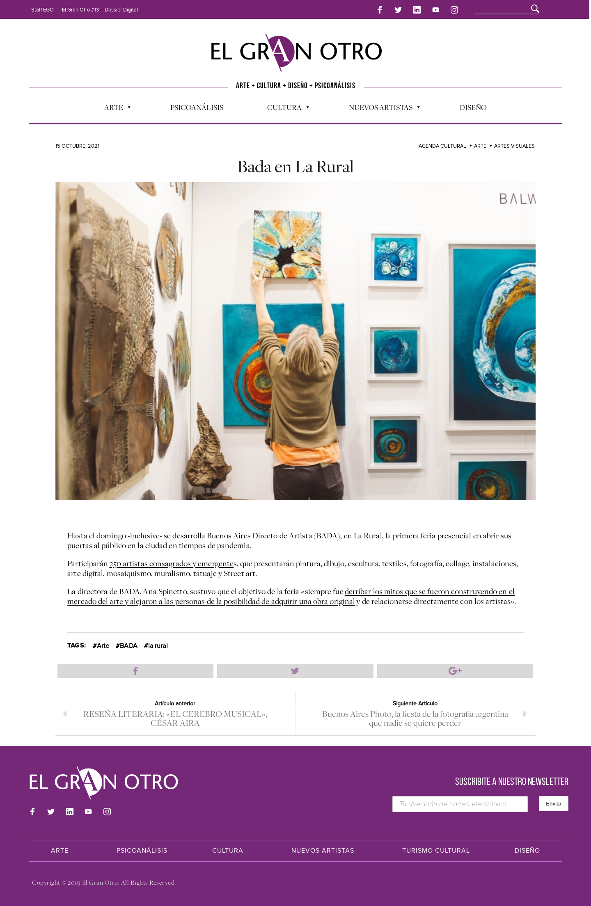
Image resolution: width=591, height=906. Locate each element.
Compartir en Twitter (295, 671)
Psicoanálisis (196, 107)
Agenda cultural (442, 146)
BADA (128, 646)
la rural (158, 646)
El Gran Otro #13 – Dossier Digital (100, 10)
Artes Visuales (514, 146)
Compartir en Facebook (135, 671)
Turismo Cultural (436, 851)
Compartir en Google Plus (455, 671)
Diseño (473, 107)
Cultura (284, 109)
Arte (113, 109)
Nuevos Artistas (380, 109)
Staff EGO (42, 10)
